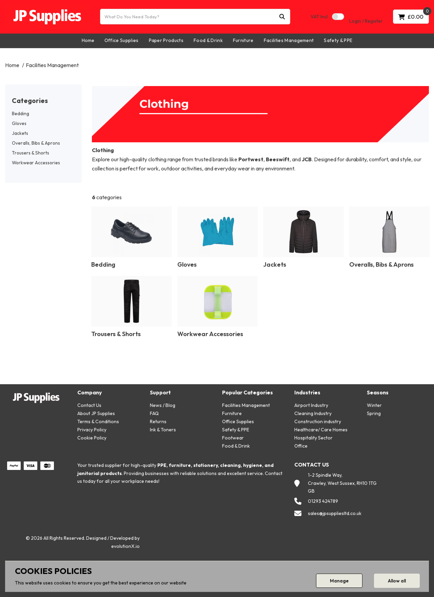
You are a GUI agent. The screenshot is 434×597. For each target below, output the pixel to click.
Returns (158, 421)
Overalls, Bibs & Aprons (36, 143)
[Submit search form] (282, 17)
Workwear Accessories (36, 163)
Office (301, 446)
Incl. (320, 17)
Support (160, 392)
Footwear (233, 438)
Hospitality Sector (313, 438)
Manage (339, 581)
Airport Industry (311, 405)
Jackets (20, 133)
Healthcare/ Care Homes (321, 430)
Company (89, 392)
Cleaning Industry (313, 413)
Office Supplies (121, 40)
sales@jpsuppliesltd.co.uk (334, 513)
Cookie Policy (91, 438)
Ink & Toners (163, 430)
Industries (307, 392)
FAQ (154, 413)
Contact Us (89, 405)
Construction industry (317, 421)
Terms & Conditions (98, 421)
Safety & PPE (338, 40)
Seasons (378, 392)
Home (88, 40)
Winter (374, 405)
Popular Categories (247, 392)
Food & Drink (208, 40)
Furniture (243, 40)
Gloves (19, 123)
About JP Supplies (96, 413)
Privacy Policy (91, 430)
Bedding (20, 113)
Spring (374, 413)
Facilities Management (289, 40)
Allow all (397, 581)
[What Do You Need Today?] (195, 16)
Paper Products (166, 40)
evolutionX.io (125, 546)
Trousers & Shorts (30, 153)
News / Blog (162, 405)
